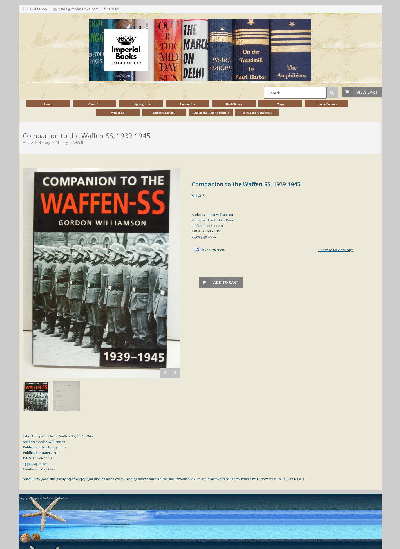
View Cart (367, 92)
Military (62, 142)
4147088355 (37, 9)
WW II (78, 142)
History (44, 142)
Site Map (111, 9)
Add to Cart (225, 282)
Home (28, 142)
